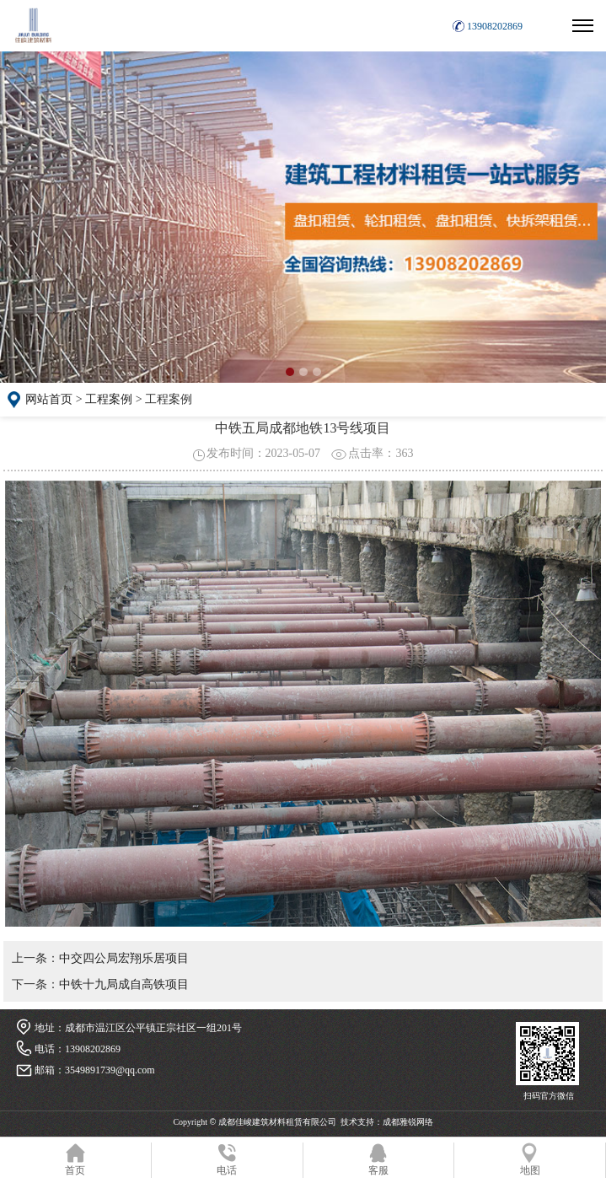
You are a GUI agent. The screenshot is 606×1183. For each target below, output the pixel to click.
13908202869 (495, 26)
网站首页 (48, 399)
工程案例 (108, 399)
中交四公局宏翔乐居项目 (124, 958)
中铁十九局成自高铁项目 (124, 984)
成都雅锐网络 (408, 1122)
